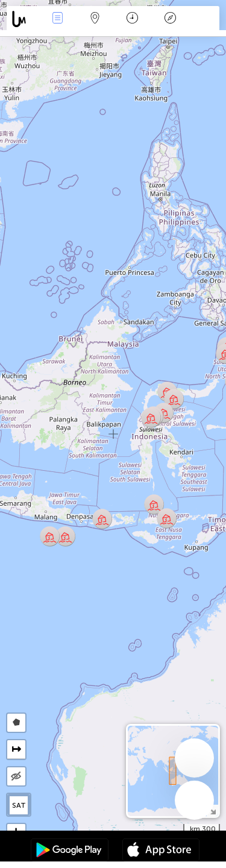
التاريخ (132, 19)
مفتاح (170, 19)
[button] (151, 417)
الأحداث (57, 19)
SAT (19, 805)
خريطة (95, 19)
